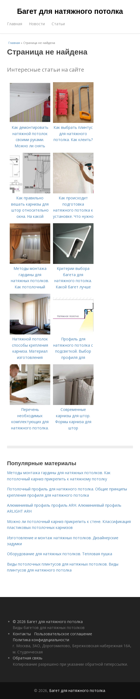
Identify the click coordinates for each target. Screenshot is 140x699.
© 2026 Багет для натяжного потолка (48, 621)
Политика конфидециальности (41, 639)
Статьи (58, 23)
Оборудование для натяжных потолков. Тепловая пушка (59, 553)
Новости (37, 23)
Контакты (22, 633)
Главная (14, 23)
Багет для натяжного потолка (70, 11)
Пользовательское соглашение (63, 633)
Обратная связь (27, 657)
